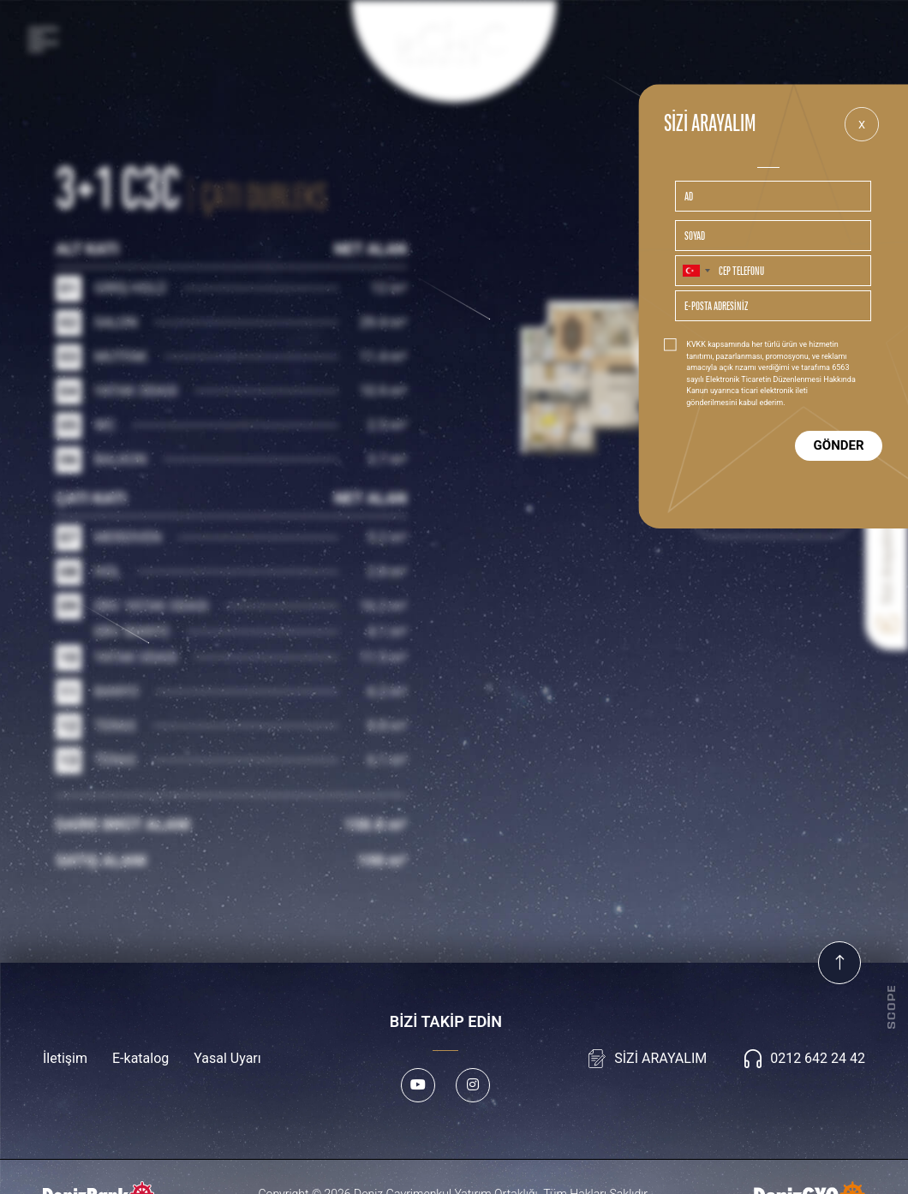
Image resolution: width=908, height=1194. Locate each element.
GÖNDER (839, 445)
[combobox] (695, 270)
